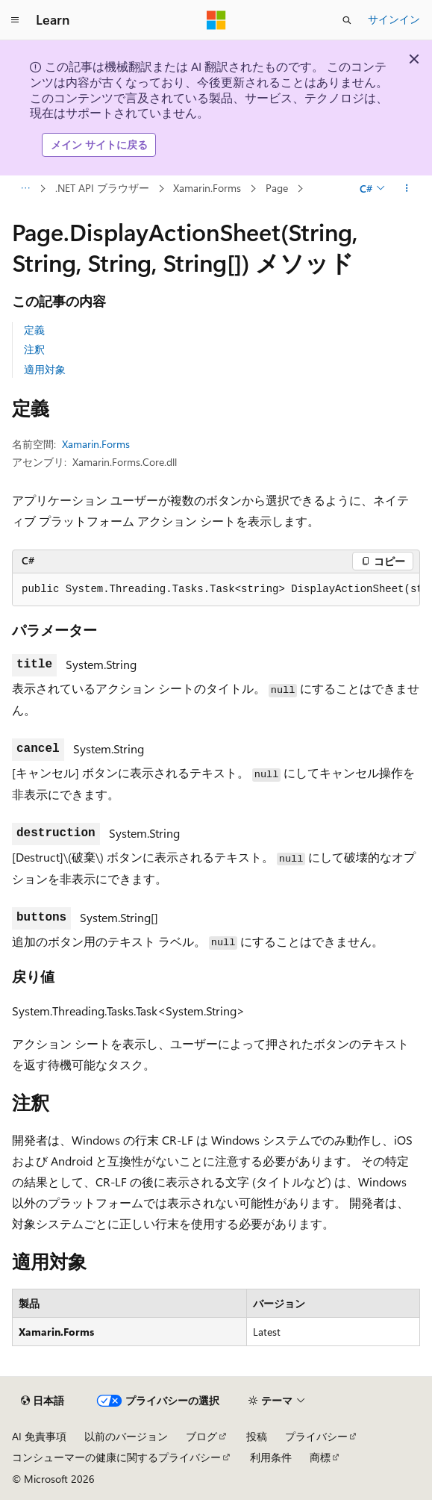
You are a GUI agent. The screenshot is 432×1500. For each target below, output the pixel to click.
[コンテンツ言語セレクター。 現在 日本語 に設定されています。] (42, 1401)
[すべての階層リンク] (25, 188)
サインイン (394, 19)
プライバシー (316, 1436)
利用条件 (271, 1457)
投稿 (256, 1436)
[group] (216, 589)
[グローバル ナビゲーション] (15, 20)
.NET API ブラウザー (102, 188)
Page (277, 188)
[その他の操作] (407, 188)
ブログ (201, 1436)
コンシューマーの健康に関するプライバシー (116, 1457)
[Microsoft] (216, 20)
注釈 (34, 349)
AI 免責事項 (39, 1436)
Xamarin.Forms (207, 188)
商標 (320, 1457)
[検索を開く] (347, 20)
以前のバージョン (126, 1436)
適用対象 (45, 369)
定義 (34, 330)
